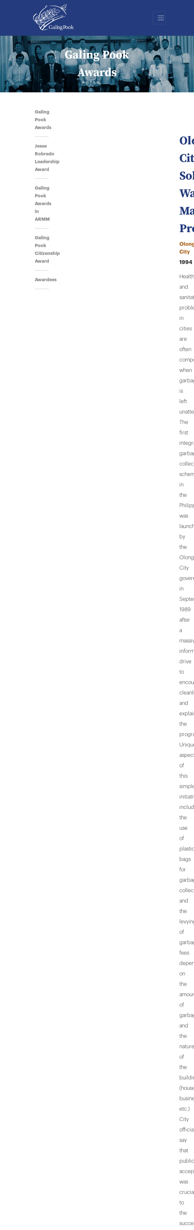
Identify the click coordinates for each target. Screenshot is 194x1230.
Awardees (46, 279)
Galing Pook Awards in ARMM (43, 203)
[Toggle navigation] (159, 17)
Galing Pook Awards (43, 120)
